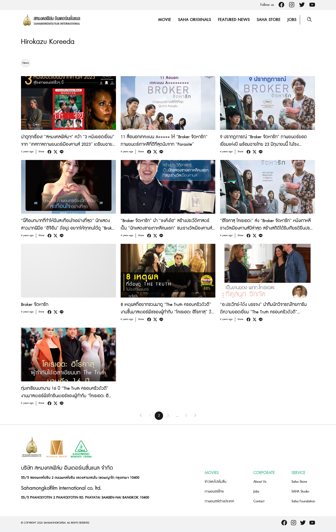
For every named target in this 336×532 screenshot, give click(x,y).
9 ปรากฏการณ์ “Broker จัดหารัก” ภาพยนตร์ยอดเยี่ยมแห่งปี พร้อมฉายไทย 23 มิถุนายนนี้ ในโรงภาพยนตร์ (263, 144)
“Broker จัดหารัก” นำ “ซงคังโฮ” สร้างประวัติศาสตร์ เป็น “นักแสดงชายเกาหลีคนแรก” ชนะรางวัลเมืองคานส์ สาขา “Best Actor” (166, 228)
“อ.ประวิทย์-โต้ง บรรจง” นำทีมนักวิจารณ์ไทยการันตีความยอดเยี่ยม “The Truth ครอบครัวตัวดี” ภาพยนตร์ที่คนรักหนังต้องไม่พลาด (263, 312)
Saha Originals (194, 19)
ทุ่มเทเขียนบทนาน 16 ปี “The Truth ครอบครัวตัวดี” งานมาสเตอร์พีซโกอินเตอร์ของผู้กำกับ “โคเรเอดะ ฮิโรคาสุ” (64, 396)
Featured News (234, 19)
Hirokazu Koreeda (47, 41)
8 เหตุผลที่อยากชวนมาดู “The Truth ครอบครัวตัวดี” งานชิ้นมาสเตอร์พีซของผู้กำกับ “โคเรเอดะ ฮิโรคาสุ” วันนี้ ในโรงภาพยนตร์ (167, 312)
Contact (258, 501)
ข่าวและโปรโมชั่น (215, 481)
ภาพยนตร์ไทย (214, 491)
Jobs (291, 19)
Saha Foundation (303, 501)
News (25, 63)
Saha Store (268, 19)
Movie (164, 19)
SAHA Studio (300, 491)
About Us (259, 481)
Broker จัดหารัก (34, 304)
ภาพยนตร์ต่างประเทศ (219, 501)
